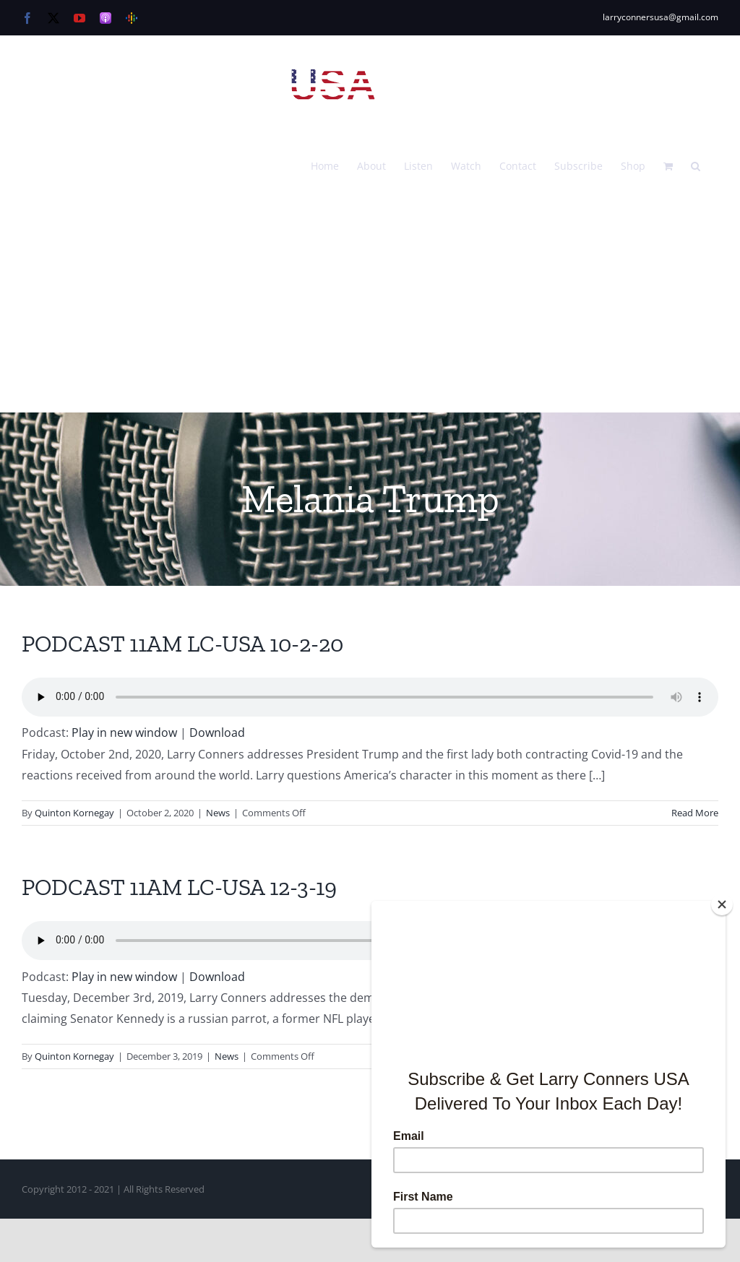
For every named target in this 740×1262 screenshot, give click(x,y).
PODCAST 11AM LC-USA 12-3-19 (179, 887)
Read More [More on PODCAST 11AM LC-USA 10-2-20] (694, 812)
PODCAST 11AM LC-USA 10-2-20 (182, 643)
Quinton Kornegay (74, 812)
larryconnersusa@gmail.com (660, 17)
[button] (695, 164)
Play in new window (124, 732)
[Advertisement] (370, 304)
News (218, 812)
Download (217, 732)
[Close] (722, 904)
